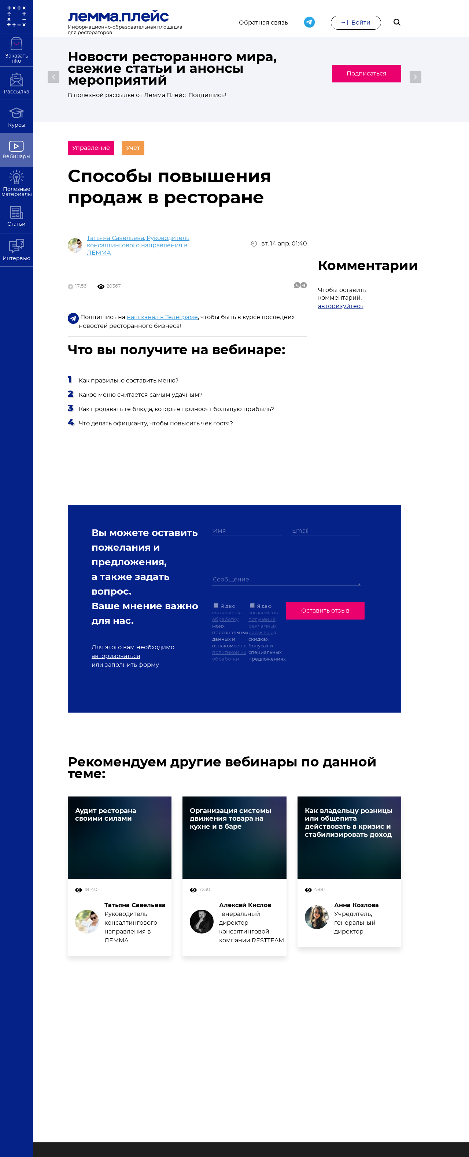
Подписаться (367, 74)
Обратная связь (263, 23)
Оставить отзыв (325, 611)
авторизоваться (116, 656)
